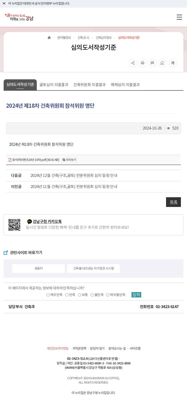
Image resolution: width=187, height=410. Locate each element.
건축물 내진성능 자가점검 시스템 (93, 268)
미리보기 (71, 160)
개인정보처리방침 (58, 348)
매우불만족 (117, 295)
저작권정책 (79, 348)
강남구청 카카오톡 (47, 221)
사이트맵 (135, 348)
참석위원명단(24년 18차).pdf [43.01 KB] (33, 160)
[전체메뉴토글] (179, 17)
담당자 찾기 (97, 348)
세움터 (38, 268)
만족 (72, 295)
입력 (136, 294)
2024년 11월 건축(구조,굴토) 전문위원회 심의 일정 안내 (73, 186)
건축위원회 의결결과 (89, 84)
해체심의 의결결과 (125, 84)
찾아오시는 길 (116, 348)
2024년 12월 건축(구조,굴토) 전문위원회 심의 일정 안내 (73, 175)
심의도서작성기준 (20, 84)
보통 (85, 295)
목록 (173, 202)
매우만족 (56, 295)
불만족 (98, 295)
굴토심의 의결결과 (53, 84)
